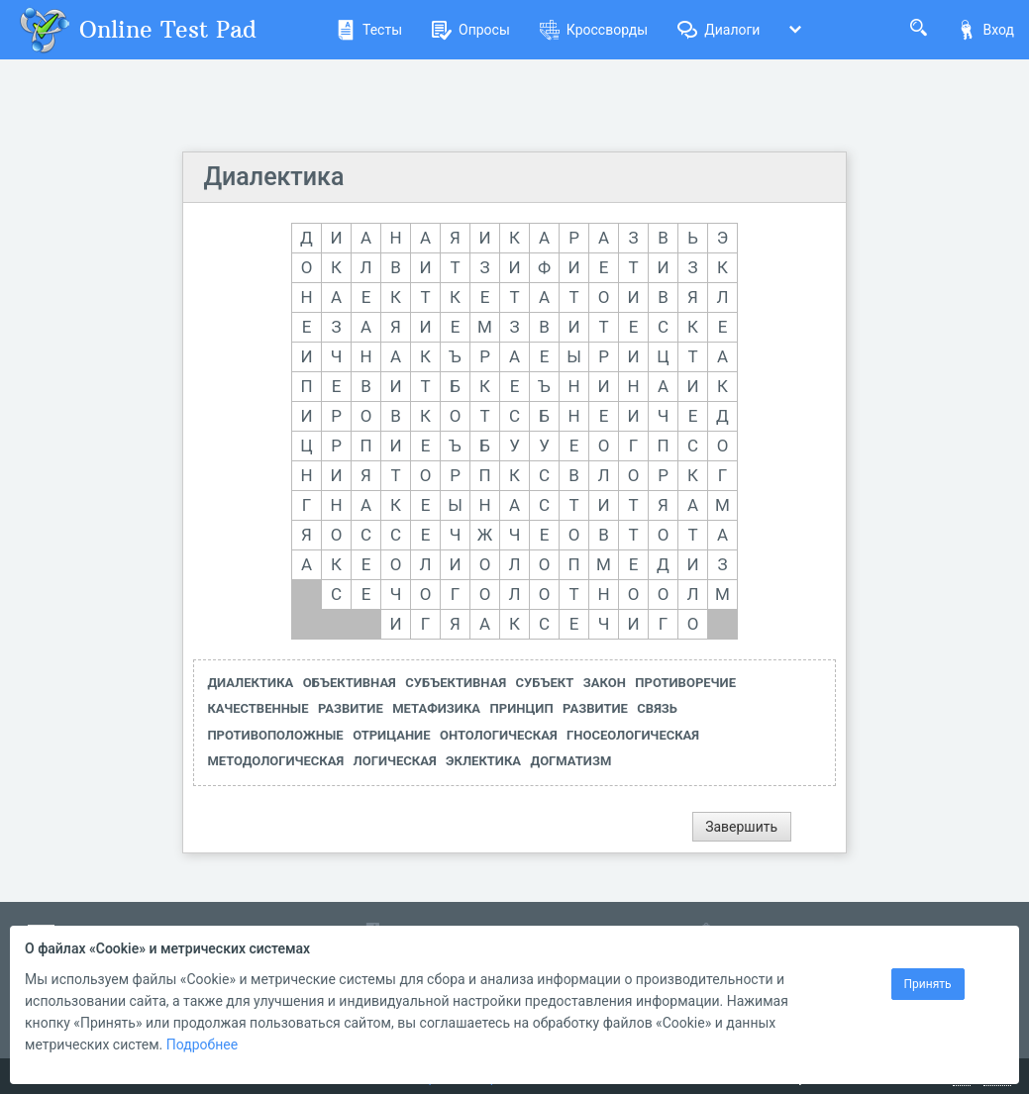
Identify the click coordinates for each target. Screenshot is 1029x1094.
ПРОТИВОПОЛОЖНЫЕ (275, 735)
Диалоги (718, 30)
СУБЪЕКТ (545, 682)
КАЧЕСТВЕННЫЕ (257, 708)
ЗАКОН (604, 682)
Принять (928, 984)
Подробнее (202, 1044)
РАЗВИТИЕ (350, 708)
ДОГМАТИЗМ (571, 760)
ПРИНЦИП (522, 708)
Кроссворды (594, 30)
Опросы (471, 30)
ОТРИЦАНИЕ (391, 735)
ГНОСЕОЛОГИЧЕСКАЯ (632, 735)
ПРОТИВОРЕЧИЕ (685, 682)
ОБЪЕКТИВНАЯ (349, 682)
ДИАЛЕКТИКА (250, 682)
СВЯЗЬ (657, 708)
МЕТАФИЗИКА (436, 708)
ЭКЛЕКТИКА (483, 760)
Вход (985, 30)
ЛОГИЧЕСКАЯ (395, 760)
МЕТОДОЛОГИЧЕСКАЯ (275, 760)
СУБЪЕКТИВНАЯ (455, 682)
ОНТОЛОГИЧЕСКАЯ (499, 735)
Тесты (369, 30)
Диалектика (273, 176)
